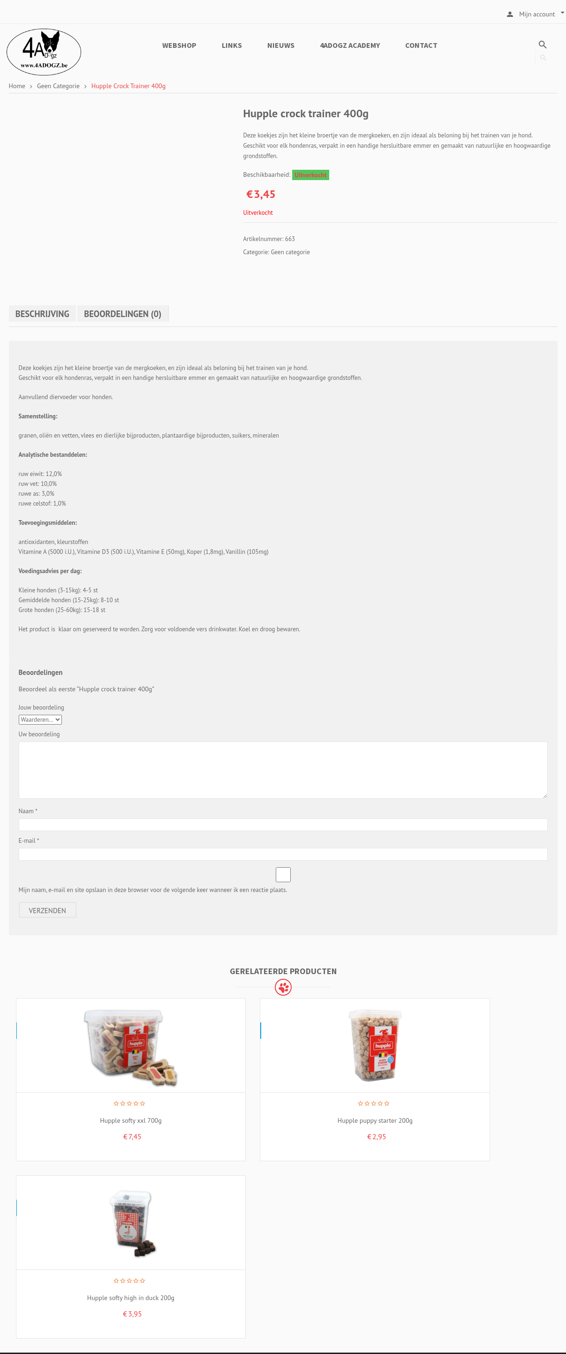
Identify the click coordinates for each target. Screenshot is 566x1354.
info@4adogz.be (65, 1302)
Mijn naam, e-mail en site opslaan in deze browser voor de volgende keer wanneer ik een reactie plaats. (153, 889)
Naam (28, 811)
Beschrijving (45, 313)
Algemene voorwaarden (335, 1226)
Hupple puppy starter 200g (214, 1108)
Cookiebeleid (320, 1255)
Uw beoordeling (39, 734)
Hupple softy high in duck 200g (351, 1108)
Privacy (312, 1241)
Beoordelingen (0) (132, 313)
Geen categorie (58, 86)
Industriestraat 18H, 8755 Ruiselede (151, 1240)
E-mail (29, 840)
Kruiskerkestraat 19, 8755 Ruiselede (93, 1210)
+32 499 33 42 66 (64, 1271)
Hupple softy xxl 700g (77, 1108)
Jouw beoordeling (41, 707)
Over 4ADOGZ (321, 1212)
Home (17, 86)
